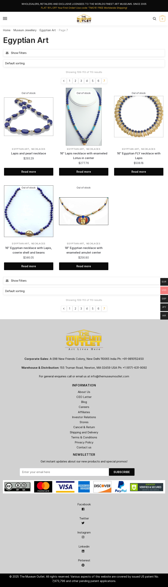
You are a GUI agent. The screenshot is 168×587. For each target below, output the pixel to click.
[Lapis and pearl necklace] (28, 117)
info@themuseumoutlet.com (110, 376)
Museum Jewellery (25, 30)
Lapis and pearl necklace (28, 153)
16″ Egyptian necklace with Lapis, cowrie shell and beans (28, 250)
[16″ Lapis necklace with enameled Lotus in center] (83, 117)
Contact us (84, 447)
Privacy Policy (84, 442)
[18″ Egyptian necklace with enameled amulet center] (83, 211)
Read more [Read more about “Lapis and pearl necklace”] (28, 171)
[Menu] (5, 18)
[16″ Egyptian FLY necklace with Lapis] (138, 117)
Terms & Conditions (84, 437)
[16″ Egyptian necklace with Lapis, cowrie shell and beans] (28, 211)
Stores (84, 422)
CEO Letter (84, 397)
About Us (84, 392)
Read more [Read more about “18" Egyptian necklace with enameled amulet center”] (83, 266)
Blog (84, 402)
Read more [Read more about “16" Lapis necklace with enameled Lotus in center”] (83, 171)
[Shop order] (84, 63)
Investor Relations (84, 417)
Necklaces (38, 149)
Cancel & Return (84, 427)
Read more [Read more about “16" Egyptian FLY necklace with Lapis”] (138, 171)
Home (6, 30)
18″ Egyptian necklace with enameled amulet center (84, 250)
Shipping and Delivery (84, 432)
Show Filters (16, 53)
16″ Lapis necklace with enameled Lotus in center (83, 156)
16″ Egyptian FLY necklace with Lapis (138, 156)
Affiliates (84, 412)
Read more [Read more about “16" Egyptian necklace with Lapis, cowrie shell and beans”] (28, 266)
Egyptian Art (48, 30)
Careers (84, 407)
